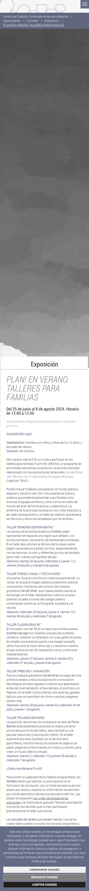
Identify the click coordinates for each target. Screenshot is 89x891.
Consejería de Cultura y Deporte (24, 5)
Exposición (52, 21)
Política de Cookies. (44, 861)
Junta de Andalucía (6, 6)
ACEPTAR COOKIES (44, 884)
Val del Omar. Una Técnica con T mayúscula (44, 474)
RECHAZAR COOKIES (44, 877)
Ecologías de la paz (60, 476)
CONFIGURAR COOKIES (44, 869)
